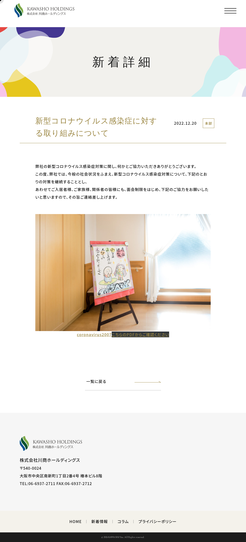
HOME (75, 521)
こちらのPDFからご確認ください (140, 334)
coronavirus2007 (94, 334)
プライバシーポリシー (157, 521)
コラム (123, 521)
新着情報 (99, 521)
